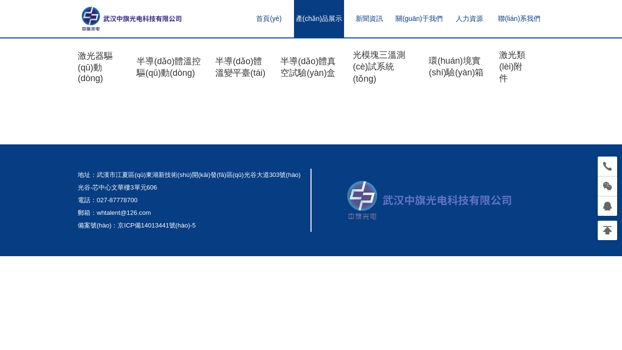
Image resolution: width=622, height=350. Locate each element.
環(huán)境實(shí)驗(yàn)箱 (456, 66)
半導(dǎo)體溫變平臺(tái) (240, 67)
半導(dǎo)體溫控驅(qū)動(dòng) (169, 67)
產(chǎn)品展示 (319, 18)
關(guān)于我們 (419, 18)
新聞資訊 (369, 18)
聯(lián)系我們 (519, 18)
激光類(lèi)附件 (512, 66)
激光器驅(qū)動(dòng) (95, 66)
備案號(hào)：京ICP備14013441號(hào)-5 (137, 225)
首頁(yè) (268, 18)
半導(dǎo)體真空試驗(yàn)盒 (308, 67)
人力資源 (469, 18)
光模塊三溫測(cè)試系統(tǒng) (379, 66)
